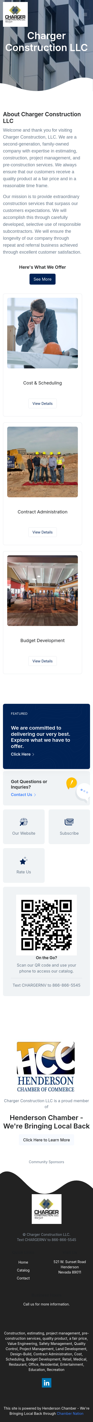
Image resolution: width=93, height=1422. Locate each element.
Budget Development (42, 640)
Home (23, 1262)
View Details (42, 403)
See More (42, 279)
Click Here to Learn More (46, 1139)
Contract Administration (42, 511)
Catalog (23, 1270)
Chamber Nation (70, 1413)
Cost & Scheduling (42, 382)
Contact (23, 1278)
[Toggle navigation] (85, 14)
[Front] (16, 14)
